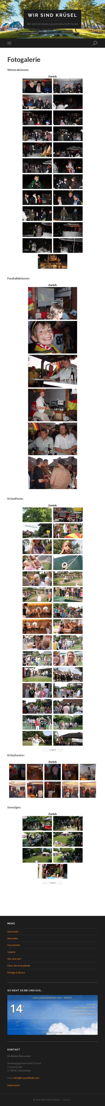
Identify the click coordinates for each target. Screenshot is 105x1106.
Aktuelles (12, 938)
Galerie (11, 951)
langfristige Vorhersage (52, 1032)
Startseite (12, 931)
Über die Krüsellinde (18, 965)
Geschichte (13, 945)
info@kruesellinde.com (26, 1077)
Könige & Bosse (16, 972)
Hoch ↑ (67, 1100)
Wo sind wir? (14, 958)
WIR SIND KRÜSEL (52, 15)
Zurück (52, 76)
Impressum (13, 1085)
